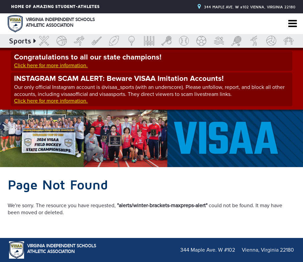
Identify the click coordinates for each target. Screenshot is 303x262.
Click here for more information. (51, 65)
